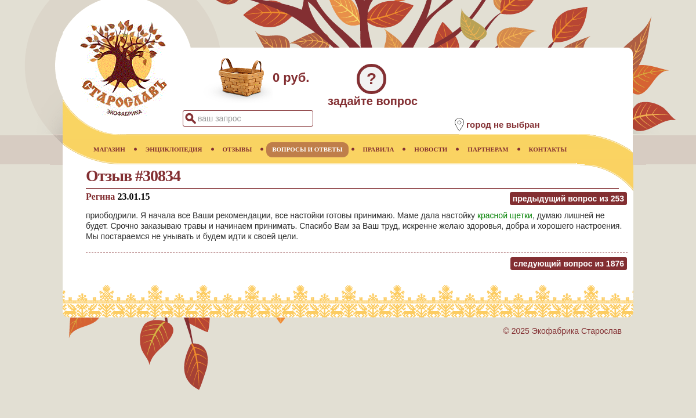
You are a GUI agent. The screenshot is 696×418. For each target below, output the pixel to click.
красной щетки (504, 215)
